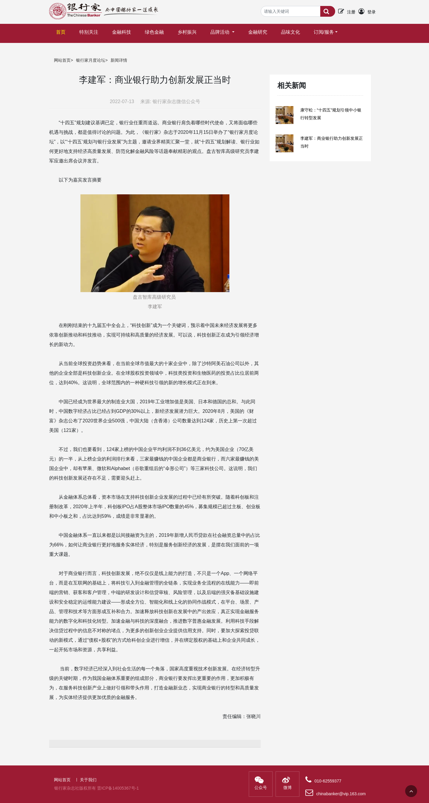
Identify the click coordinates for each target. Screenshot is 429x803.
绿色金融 (154, 32)
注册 (351, 12)
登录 (371, 12)
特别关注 (88, 32)
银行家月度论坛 (90, 60)
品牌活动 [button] (220, 32)
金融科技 (121, 32)
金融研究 (257, 32)
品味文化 (290, 32)
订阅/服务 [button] (324, 32)
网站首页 (62, 60)
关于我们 (88, 779)
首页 (62, 29)
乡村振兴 (187, 32)
